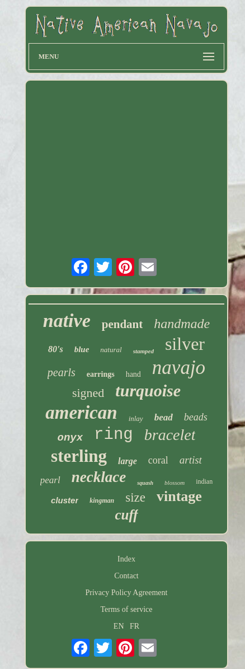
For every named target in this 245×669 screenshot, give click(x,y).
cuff (126, 514)
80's (55, 349)
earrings (101, 374)
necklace (99, 477)
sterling (79, 456)
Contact (126, 576)
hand (133, 374)
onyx (70, 438)
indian (204, 481)
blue (81, 349)
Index (126, 559)
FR (134, 626)
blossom (174, 482)
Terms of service (126, 609)
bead (163, 417)
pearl (50, 480)
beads (196, 417)
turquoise (148, 390)
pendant (122, 324)
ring (113, 434)
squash (145, 483)
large (127, 461)
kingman (101, 500)
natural (110, 349)
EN (119, 626)
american (81, 413)
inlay (136, 418)
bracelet (170, 434)
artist (191, 460)
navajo (178, 367)
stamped (143, 351)
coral (158, 460)
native (67, 320)
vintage (179, 496)
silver (185, 344)
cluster (64, 500)
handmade (182, 323)
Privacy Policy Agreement (127, 592)
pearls (62, 372)
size (135, 497)
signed (88, 393)
